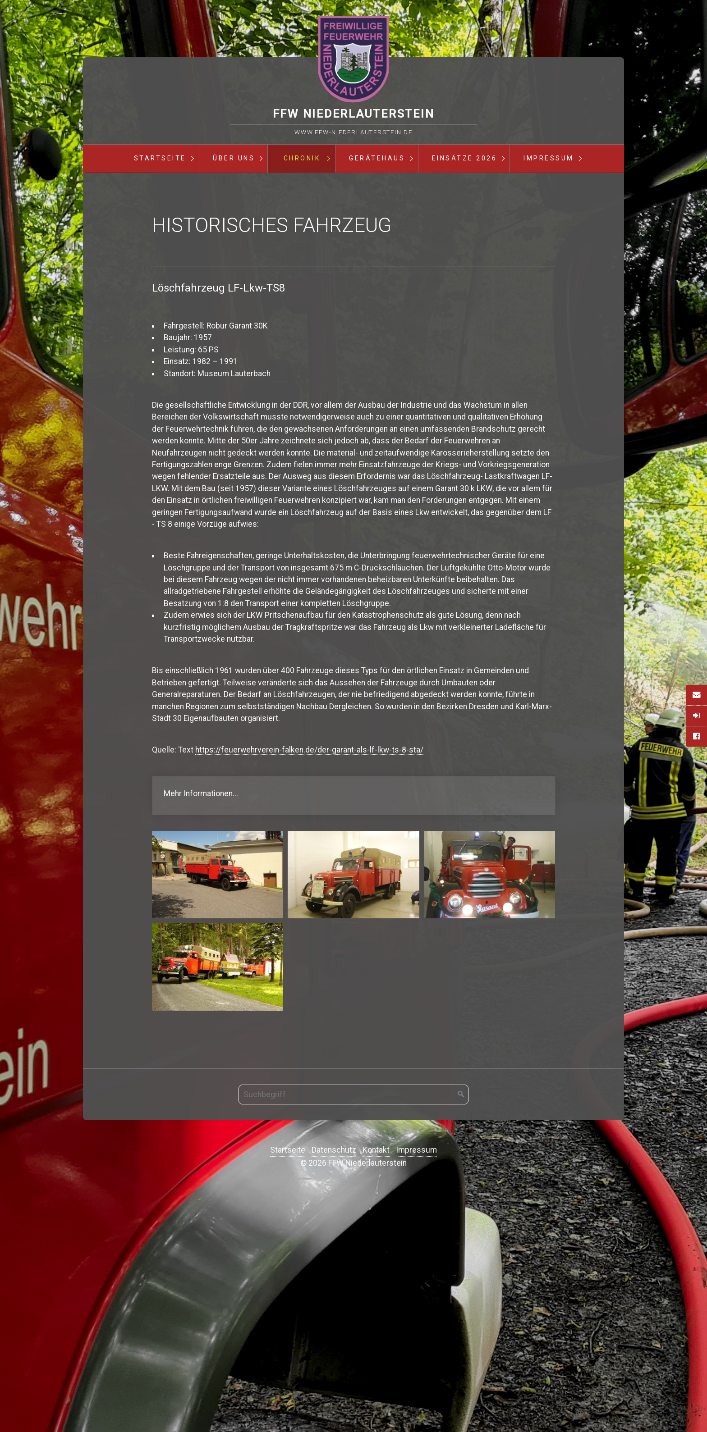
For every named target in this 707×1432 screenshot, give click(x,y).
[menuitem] (159, 159)
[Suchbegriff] (353, 1334)
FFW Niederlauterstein (354, 113)
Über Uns (234, 158)
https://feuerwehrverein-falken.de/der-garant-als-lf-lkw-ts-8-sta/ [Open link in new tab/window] (353, 1035)
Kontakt (376, 1389)
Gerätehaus (377, 158)
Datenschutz (334, 1389)
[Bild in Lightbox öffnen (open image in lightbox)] (218, 1114)
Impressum (548, 158)
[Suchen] (461, 1334)
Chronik (302, 158)
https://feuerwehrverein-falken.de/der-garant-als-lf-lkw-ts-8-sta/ (309, 989)
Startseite (160, 158)
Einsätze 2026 (464, 158)
